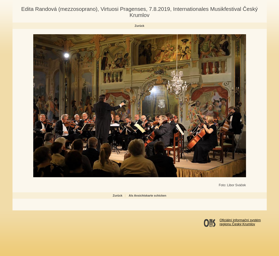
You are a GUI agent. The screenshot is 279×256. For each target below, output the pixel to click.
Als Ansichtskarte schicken (147, 195)
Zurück (139, 25)
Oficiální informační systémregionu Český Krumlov (240, 222)
